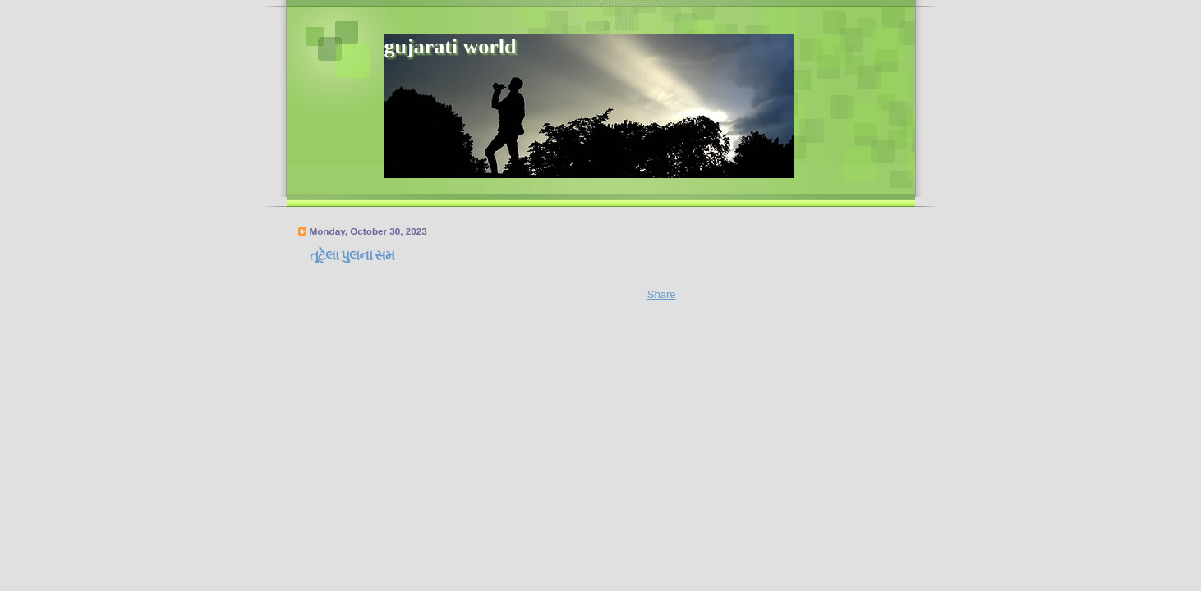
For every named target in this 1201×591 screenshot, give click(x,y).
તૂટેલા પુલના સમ (352, 255)
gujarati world (450, 46)
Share (661, 294)
